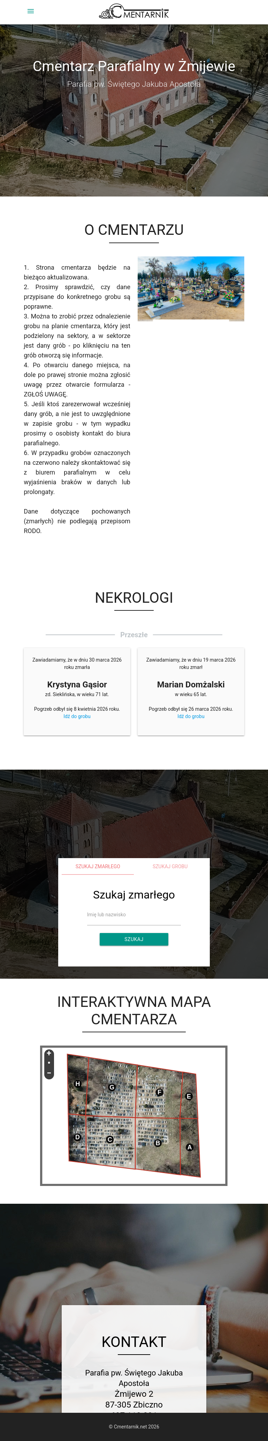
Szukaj (133, 939)
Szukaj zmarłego (98, 866)
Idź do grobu (77, 716)
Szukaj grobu (170, 866)
